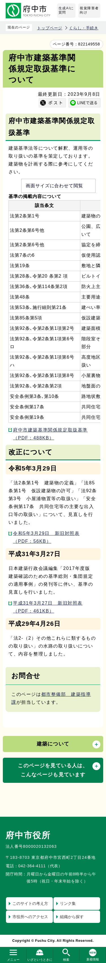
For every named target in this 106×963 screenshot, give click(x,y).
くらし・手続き (83, 28)
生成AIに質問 (66, 10)
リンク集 (68, 903)
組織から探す (72, 916)
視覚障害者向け (89, 10)
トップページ (49, 28)
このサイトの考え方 (30, 903)
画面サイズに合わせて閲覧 (54, 185)
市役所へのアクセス (30, 916)
